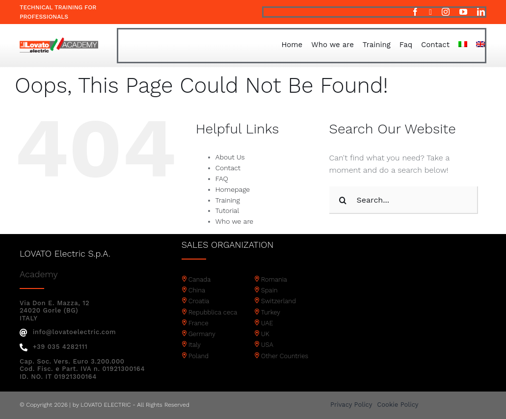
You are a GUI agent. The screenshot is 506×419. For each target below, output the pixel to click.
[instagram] (446, 12)
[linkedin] (481, 12)
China (196, 290)
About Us (230, 157)
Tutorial (227, 210)
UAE (267, 323)
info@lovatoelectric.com (68, 332)
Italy (194, 344)
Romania (274, 279)
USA (267, 344)
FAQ (221, 179)
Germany (201, 334)
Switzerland (278, 301)
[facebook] (415, 12)
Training (227, 200)
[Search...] (404, 200)
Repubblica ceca (213, 312)
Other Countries (284, 356)
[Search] (343, 200)
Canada (199, 279)
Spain (269, 290)
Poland (198, 356)
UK (265, 334)
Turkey (270, 312)
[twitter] (430, 12)
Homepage (232, 189)
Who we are (234, 221)
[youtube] (463, 12)
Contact (227, 168)
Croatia (199, 301)
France (198, 323)
